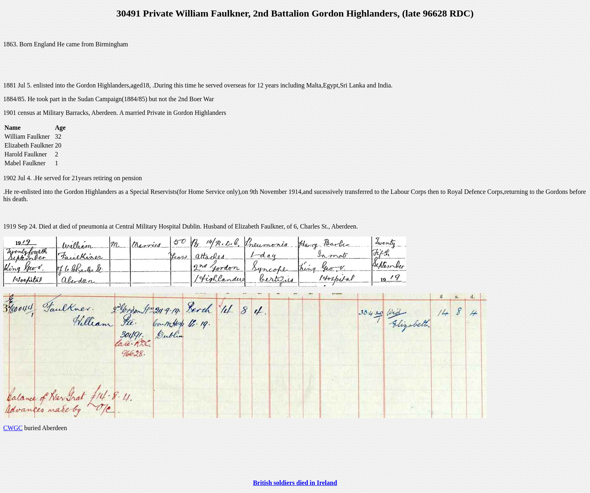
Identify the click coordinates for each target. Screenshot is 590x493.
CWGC (13, 427)
